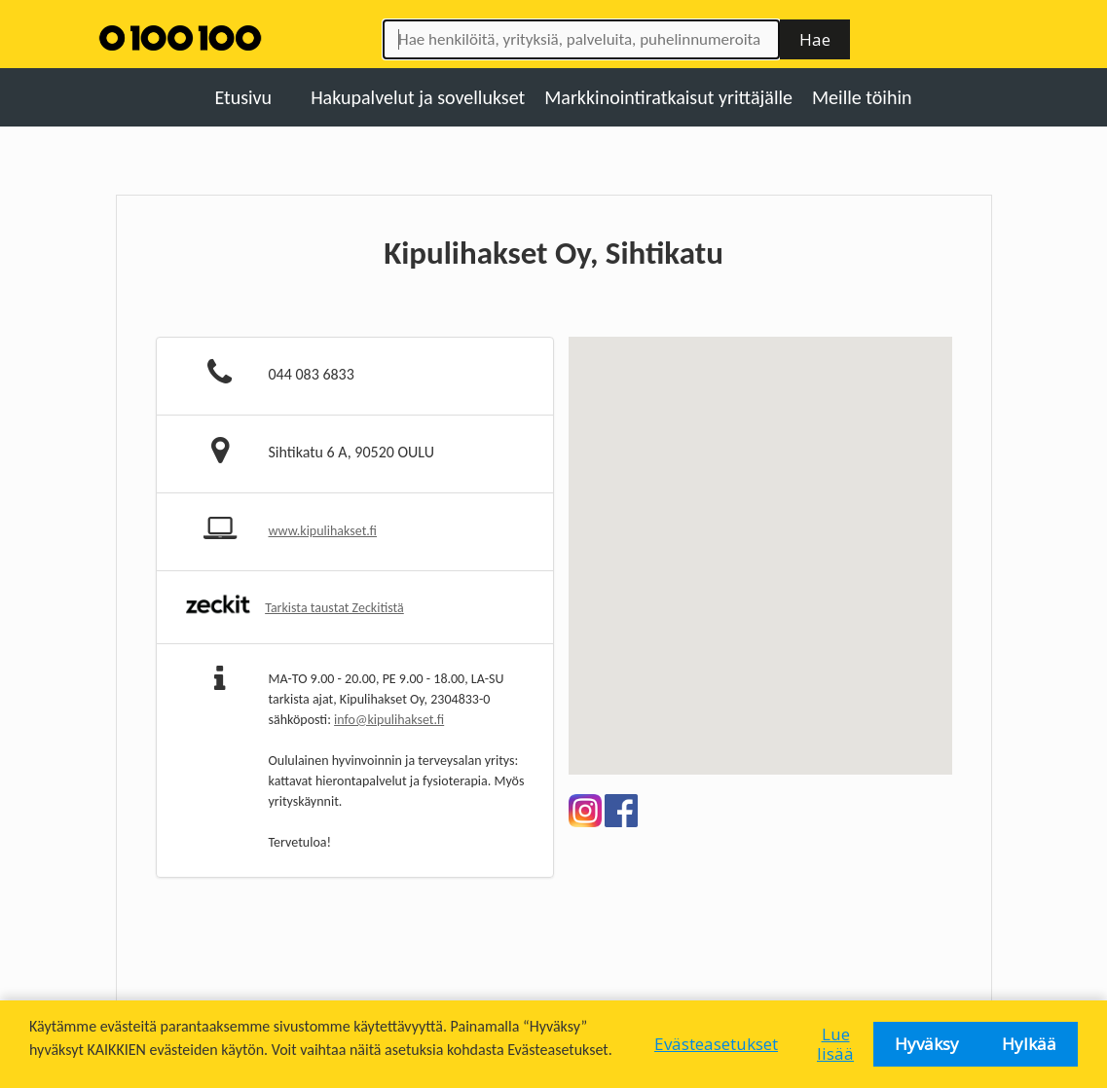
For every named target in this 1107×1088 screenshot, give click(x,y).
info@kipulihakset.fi (389, 719)
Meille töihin (862, 97)
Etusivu (243, 97)
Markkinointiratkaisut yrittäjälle (668, 97)
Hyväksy (927, 1044)
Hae (814, 39)
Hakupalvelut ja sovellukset (418, 97)
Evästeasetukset (716, 1044)
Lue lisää (835, 1044)
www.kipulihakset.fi (323, 531)
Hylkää (1029, 1044)
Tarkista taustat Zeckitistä (334, 607)
